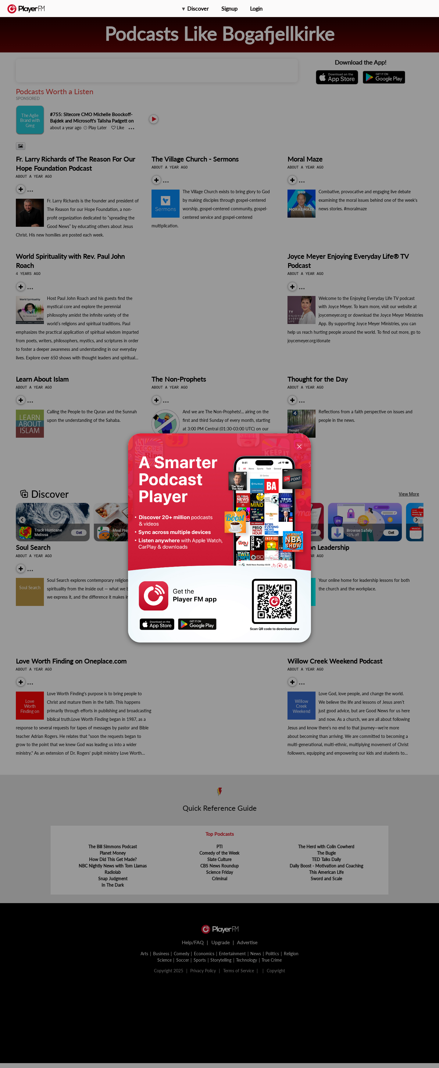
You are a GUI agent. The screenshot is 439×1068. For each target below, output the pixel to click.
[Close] (299, 446)
